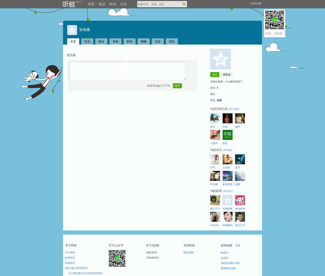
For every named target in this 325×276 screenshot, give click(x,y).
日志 (123, 4)
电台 (102, 4)
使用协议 (70, 257)
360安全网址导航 (230, 263)
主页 (73, 41)
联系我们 (70, 262)
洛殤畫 (78, 30)
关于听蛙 (70, 252)
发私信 (226, 74)
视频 (144, 41)
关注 (214, 74)
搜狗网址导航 (228, 268)
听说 (112, 4)
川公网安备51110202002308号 (85, 273)
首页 (91, 4)
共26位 (228, 150)
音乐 (87, 41)
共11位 (228, 191)
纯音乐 (224, 252)
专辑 (115, 41)
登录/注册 (256, 3)
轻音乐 (224, 258)
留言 (172, 41)
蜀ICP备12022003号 (76, 268)
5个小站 (234, 109)
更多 (237, 245)
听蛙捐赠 (188, 252)
